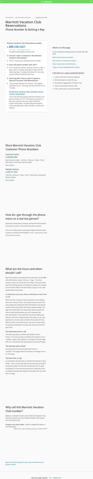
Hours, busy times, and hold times (64, 64)
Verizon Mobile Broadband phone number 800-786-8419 (70, 53)
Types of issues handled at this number (66, 67)
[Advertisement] (26, 127)
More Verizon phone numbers (63, 57)
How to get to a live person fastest (64, 61)
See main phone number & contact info (21, 52)
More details (9, 165)
